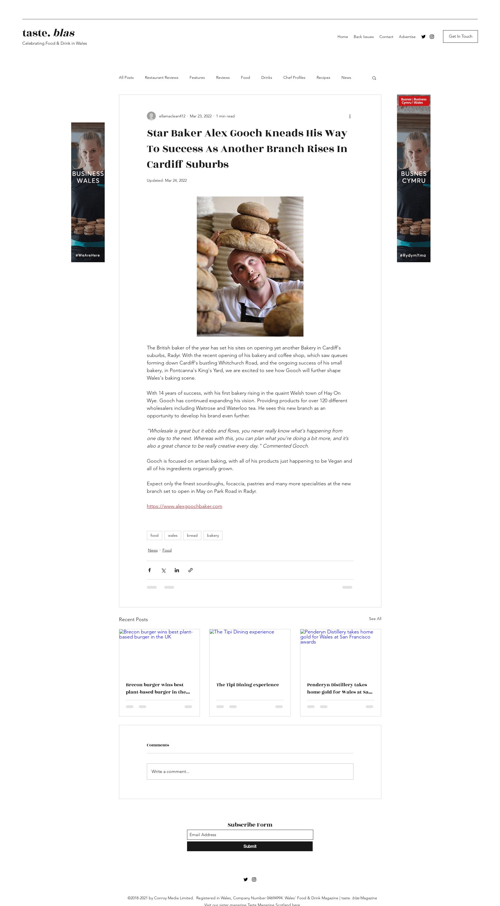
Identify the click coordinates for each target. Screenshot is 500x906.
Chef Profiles (294, 77)
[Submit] (250, 846)
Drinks (266, 77)
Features (197, 77)
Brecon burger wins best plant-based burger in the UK (156, 688)
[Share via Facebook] (149, 570)
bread (192, 535)
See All (375, 618)
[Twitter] (423, 36)
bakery (213, 535)
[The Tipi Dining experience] (250, 652)
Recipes (323, 77)
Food (245, 77)
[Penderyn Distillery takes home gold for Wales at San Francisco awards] (340, 652)
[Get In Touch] (460, 36)
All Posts (126, 77)
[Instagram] (432, 36)
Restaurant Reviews (161, 77)
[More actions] (350, 116)
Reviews (223, 77)
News (346, 77)
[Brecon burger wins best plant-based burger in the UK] (159, 652)
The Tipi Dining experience (247, 685)
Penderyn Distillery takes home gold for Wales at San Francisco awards (339, 688)
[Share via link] (190, 570)
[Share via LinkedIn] (177, 570)
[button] (374, 77)
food (154, 535)
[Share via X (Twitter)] (163, 570)
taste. (48, 33)
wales (173, 535)
